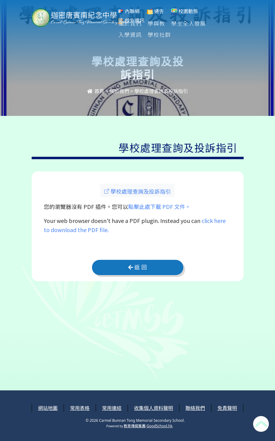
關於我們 (130, 23)
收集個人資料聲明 (153, 408)
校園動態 (184, 11)
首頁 (95, 91)
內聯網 (128, 11)
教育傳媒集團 (135, 425)
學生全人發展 (188, 23)
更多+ (221, 23)
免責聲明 (227, 408)
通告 (155, 11)
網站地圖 (48, 408)
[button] (137, 190)
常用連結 (112, 408)
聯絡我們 (195, 408)
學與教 (156, 23)
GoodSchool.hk (159, 425)
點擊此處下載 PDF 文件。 (159, 206)
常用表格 (80, 408)
